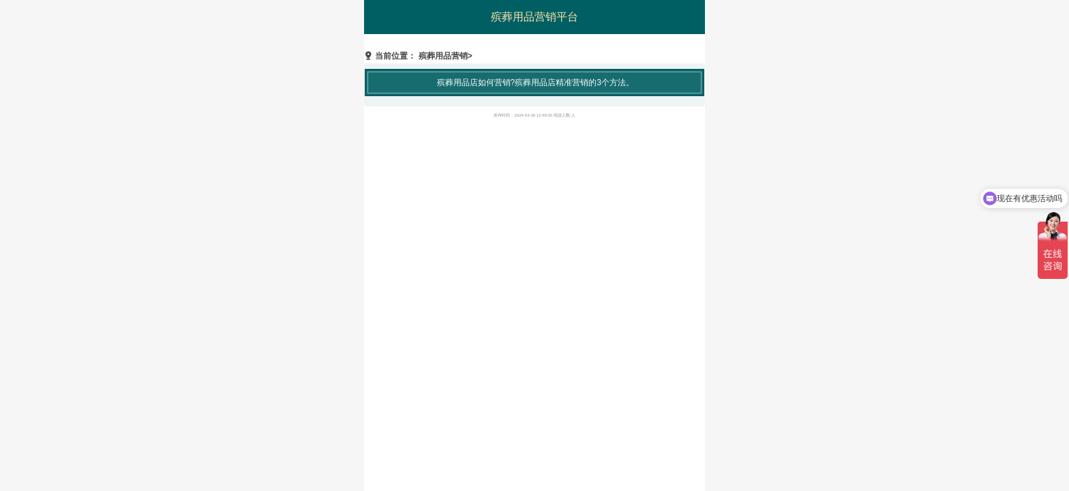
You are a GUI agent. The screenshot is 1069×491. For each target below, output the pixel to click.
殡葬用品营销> (445, 56)
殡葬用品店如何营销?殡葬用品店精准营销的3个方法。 (535, 82)
